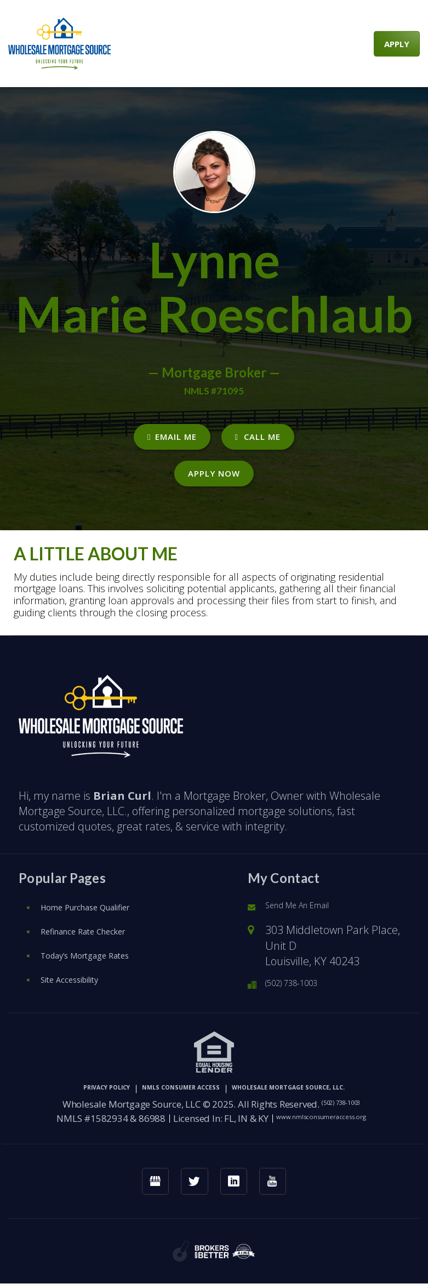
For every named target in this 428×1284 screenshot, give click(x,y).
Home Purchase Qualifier (105, 901)
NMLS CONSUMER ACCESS (163, 1083)
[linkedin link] (237, 1178)
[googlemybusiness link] (146, 1178)
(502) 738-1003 (301, 978)
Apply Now (214, 473)
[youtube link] (282, 1178)
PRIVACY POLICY (50, 1083)
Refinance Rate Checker (101, 925)
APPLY (396, 43)
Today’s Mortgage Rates (102, 949)
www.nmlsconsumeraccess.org (321, 1112)
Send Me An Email (310, 900)
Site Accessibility (82, 973)
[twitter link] (191, 1178)
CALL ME (258, 436)
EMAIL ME (171, 436)
